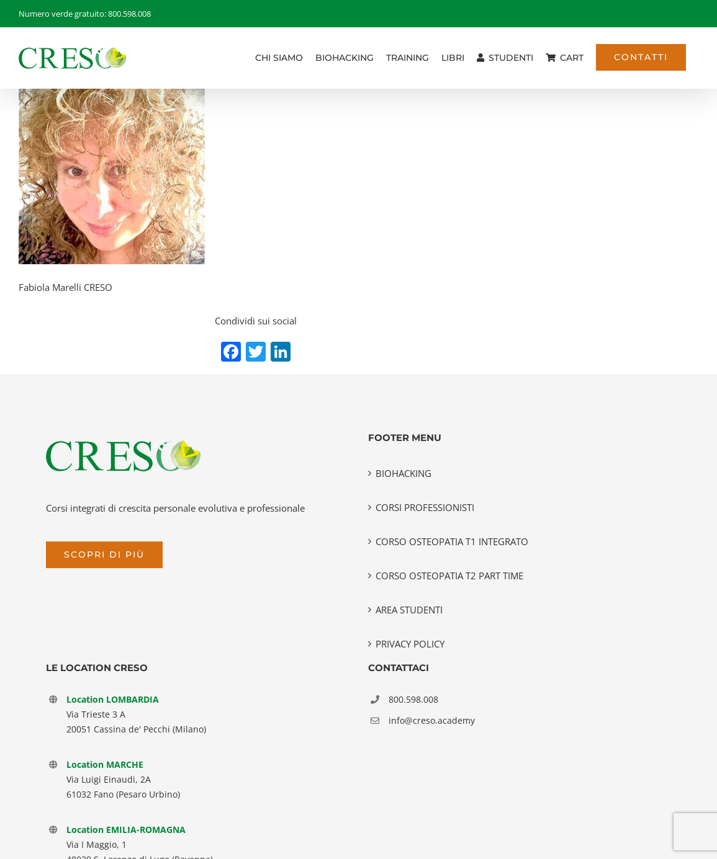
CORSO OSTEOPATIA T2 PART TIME (449, 575)
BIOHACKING (403, 473)
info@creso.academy (432, 720)
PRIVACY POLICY (410, 644)
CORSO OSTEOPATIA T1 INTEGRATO (452, 541)
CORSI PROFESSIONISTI (425, 507)
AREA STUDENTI (409, 609)
